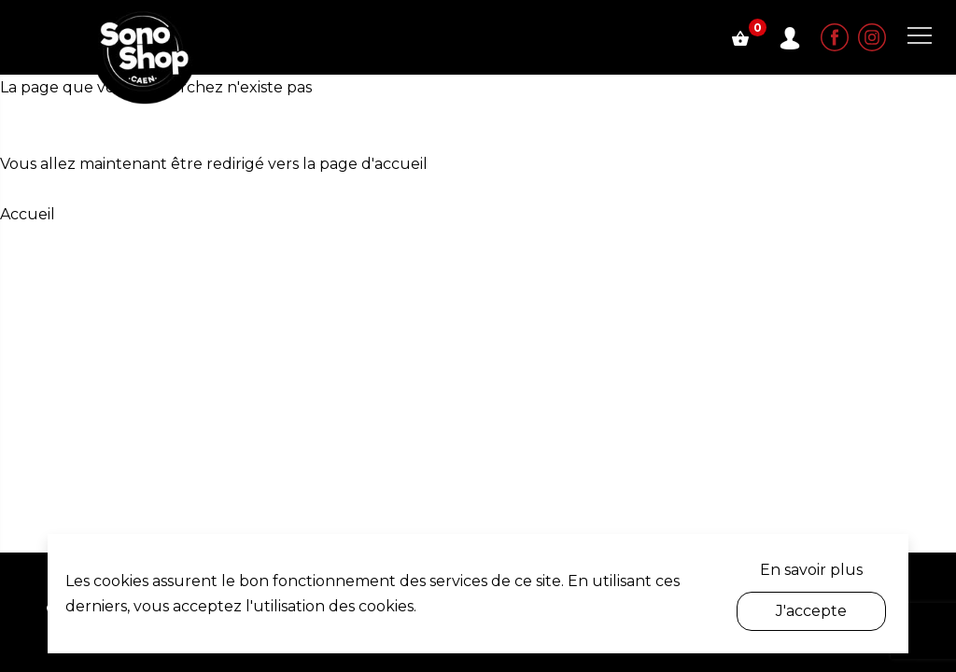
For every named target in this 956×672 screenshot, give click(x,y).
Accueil (27, 214)
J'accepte (811, 611)
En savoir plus (811, 570)
